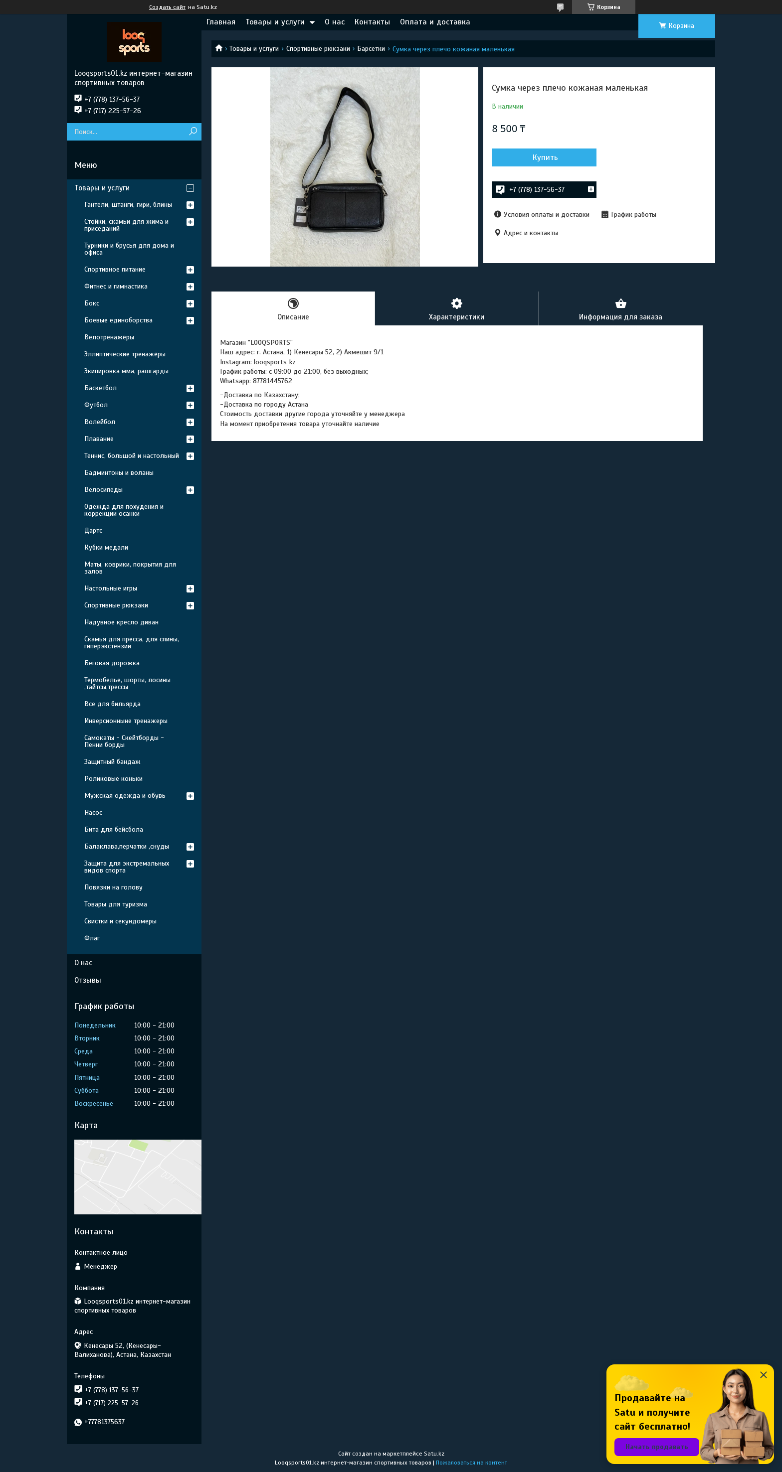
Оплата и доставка (435, 22)
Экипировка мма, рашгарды (126, 371)
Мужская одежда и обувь (125, 795)
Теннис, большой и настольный (131, 455)
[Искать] (192, 132)
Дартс (93, 530)
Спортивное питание (115, 269)
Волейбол (99, 422)
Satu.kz (434, 1453)
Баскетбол (100, 388)
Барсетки (371, 48)
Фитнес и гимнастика (116, 286)
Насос (93, 812)
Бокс (91, 303)
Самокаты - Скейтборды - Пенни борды (124, 741)
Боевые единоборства (118, 320)
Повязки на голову (113, 887)
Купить (545, 157)
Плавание (99, 439)
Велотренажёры (109, 337)
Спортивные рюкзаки (318, 48)
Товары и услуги (275, 22)
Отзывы (87, 980)
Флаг (92, 938)
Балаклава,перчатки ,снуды (126, 846)
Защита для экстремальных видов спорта (126, 867)
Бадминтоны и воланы (119, 472)
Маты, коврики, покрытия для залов (130, 568)
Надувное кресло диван (121, 622)
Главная (220, 22)
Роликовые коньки (113, 778)
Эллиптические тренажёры (125, 354)
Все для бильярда (112, 704)
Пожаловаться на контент (471, 1462)
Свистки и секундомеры (120, 921)
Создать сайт (167, 6)
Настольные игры (110, 588)
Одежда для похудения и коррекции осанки (124, 510)
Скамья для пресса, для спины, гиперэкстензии (131, 642)
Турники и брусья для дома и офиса (129, 249)
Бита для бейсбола (113, 829)
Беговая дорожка (112, 663)
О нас (335, 22)
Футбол (96, 405)
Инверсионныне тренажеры (126, 721)
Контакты (372, 22)
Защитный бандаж (112, 761)
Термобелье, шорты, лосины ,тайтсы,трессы (127, 683)
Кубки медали (106, 547)
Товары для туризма (115, 904)
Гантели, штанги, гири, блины (128, 204)
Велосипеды (103, 489)
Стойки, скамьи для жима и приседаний (126, 225)
